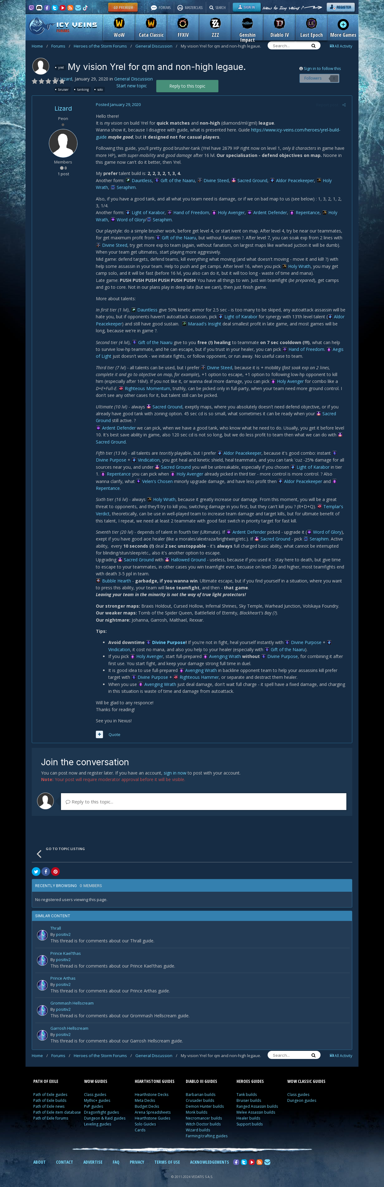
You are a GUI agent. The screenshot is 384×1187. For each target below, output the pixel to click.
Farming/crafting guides (206, 1129)
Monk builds (196, 1105)
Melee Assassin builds (255, 1105)
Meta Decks (145, 1093)
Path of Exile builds (49, 1093)
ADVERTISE (92, 1155)
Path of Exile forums (50, 1111)
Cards (140, 1123)
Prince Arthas (63, 971)
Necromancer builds (204, 1111)
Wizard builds (198, 1123)
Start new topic (131, 86)
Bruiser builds (248, 1093)
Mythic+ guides (97, 1093)
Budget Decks (147, 1099)
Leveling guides (97, 1117)
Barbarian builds (200, 1087)
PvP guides (93, 1099)
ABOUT (39, 1155)
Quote (113, 727)
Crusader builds (200, 1093)
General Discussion (156, 46)
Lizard (66, 79)
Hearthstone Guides (152, 1111)
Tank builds (246, 1087)
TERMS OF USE (167, 1155)
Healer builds (248, 1111)
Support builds (249, 1117)
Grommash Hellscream (72, 996)
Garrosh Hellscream (69, 1021)
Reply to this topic (187, 86)
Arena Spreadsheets (153, 1105)
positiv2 (63, 927)
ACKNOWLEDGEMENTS (209, 1155)
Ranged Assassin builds (257, 1099)
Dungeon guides (301, 1093)
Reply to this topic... (89, 795)
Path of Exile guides (50, 1087)
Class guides (95, 1087)
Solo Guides (145, 1117)
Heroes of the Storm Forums (103, 46)
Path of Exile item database (57, 1105)
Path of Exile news (48, 1099)
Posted (116, 104)
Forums (60, 46)
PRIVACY (137, 1155)
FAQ (116, 1155)
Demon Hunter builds (205, 1099)
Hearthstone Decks (151, 1087)
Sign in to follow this (322, 68)
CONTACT (64, 1155)
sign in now (175, 766)
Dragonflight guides (101, 1105)
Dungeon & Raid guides (104, 1111)
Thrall (55, 921)
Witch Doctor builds (203, 1117)
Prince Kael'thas (65, 946)
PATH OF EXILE (45, 1074)
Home (40, 46)
